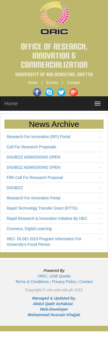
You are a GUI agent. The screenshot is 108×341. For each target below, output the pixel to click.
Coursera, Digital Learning (29, 228)
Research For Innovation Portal (33, 198)
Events (52, 82)
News (33, 82)
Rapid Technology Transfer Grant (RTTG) (42, 208)
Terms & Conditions (32, 281)
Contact (73, 82)
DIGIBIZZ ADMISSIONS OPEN (33, 157)
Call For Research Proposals (31, 147)
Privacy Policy (64, 281)
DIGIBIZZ (15, 188)
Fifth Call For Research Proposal (35, 177)
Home (11, 103)
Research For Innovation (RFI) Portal (38, 136)
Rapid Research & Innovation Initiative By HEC (47, 218)
